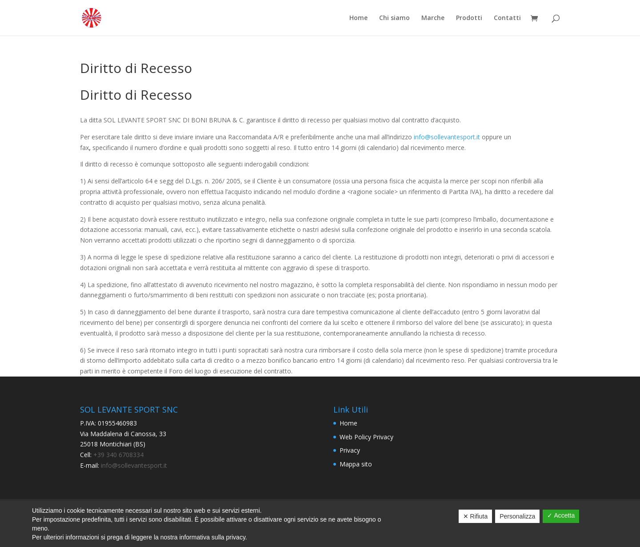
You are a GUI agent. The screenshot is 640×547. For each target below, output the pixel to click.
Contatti (507, 18)
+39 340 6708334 (118, 454)
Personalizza (517, 516)
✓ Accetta (561, 515)
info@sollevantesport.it (447, 137)
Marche (432, 18)
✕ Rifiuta (475, 516)
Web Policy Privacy (366, 437)
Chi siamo (394, 18)
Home (358, 18)
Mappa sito (356, 464)
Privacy (350, 450)
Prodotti (469, 18)
